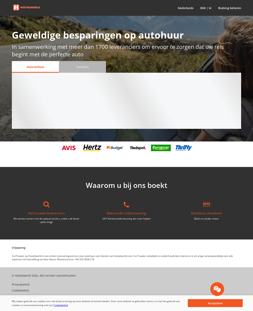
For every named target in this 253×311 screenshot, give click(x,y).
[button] (185, 8)
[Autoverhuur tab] (35, 67)
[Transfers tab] (82, 67)
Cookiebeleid (61, 305)
